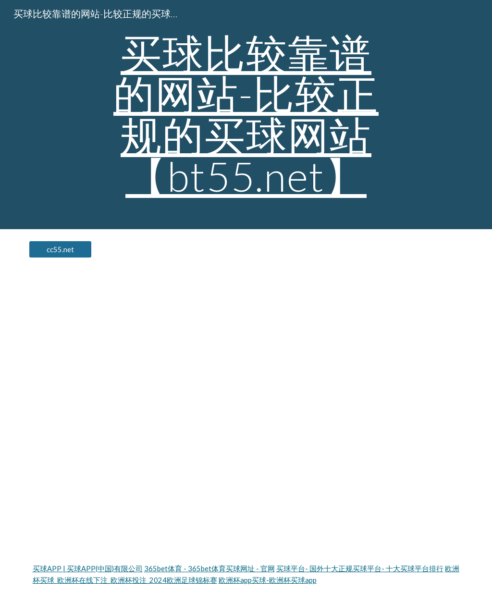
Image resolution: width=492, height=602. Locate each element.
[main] (246, 114)
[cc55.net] (60, 249)
